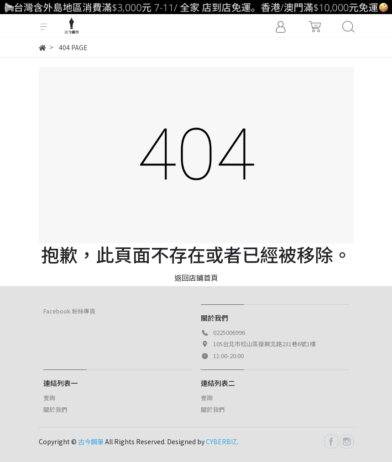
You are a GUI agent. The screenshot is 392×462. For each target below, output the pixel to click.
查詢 (49, 397)
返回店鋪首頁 (196, 277)
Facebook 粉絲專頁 (69, 311)
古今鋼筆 (91, 441)
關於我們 (55, 409)
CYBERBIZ (221, 441)
